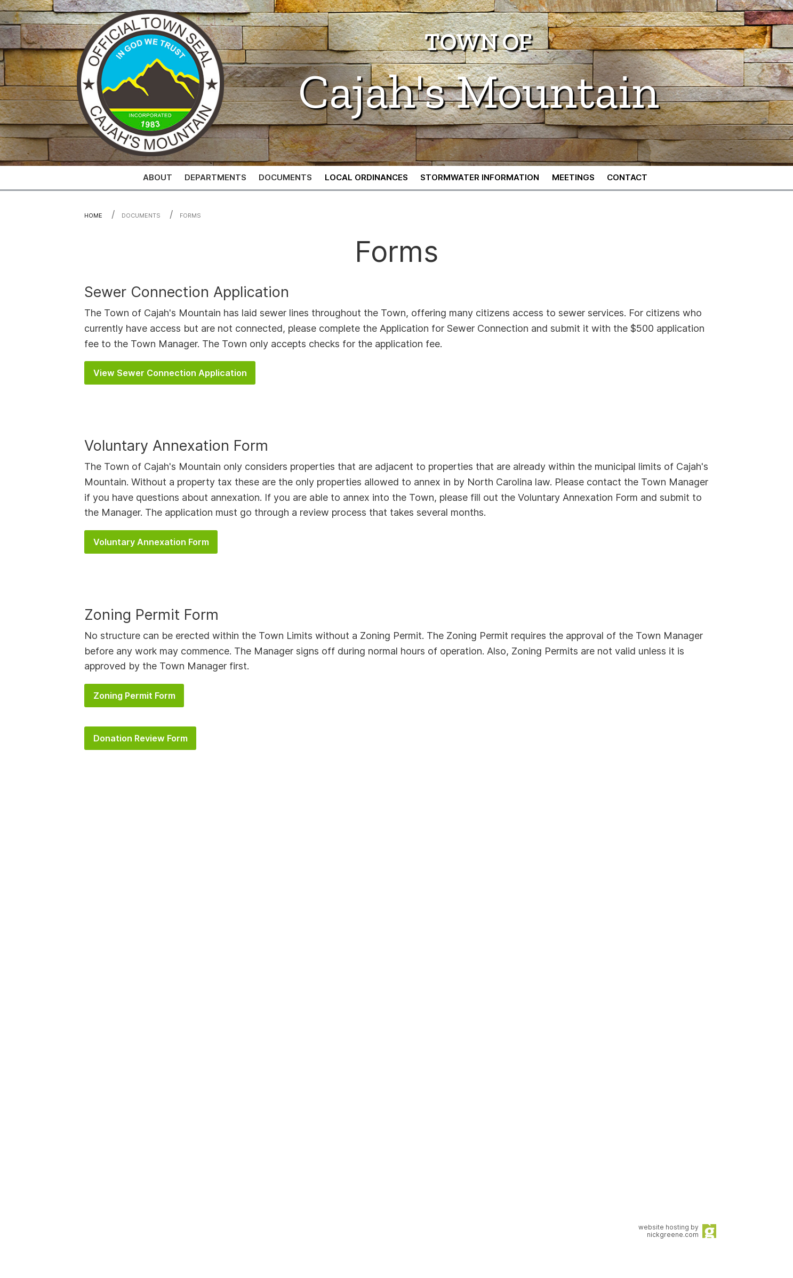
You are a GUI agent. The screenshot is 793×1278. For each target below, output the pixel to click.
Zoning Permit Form (134, 695)
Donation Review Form (140, 738)
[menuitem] (366, 177)
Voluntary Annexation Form (151, 542)
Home (93, 215)
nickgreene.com (673, 1235)
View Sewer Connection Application (170, 373)
